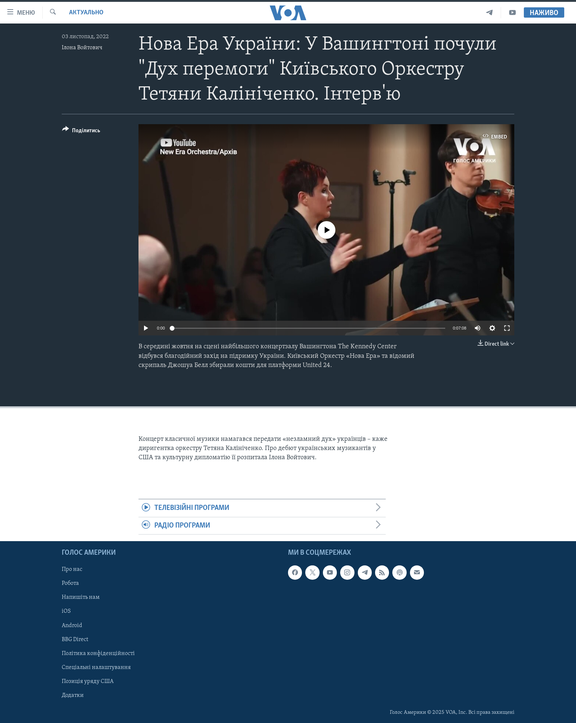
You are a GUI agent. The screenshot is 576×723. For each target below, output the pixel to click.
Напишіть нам (81, 598)
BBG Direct (75, 640)
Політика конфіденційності (98, 654)
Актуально (86, 12)
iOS (66, 612)
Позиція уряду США (88, 681)
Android (72, 626)
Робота (70, 584)
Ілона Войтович (82, 48)
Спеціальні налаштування (96, 667)
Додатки (73, 695)
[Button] (81, 131)
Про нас (72, 569)
